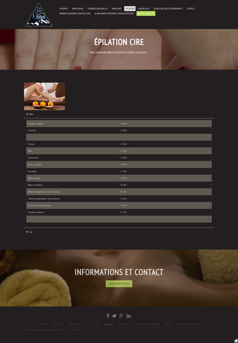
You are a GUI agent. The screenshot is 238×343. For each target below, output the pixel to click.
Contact (191, 8)
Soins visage (77, 8)
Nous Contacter (119, 283)
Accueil (30, 324)
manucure (116, 8)
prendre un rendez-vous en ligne (75, 13)
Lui (30, 231)
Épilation (130, 8)
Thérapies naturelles (98, 8)
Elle (31, 114)
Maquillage (143, 8)
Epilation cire (147, 13)
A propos (63, 8)
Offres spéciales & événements (168, 8)
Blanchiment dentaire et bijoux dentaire (114, 13)
